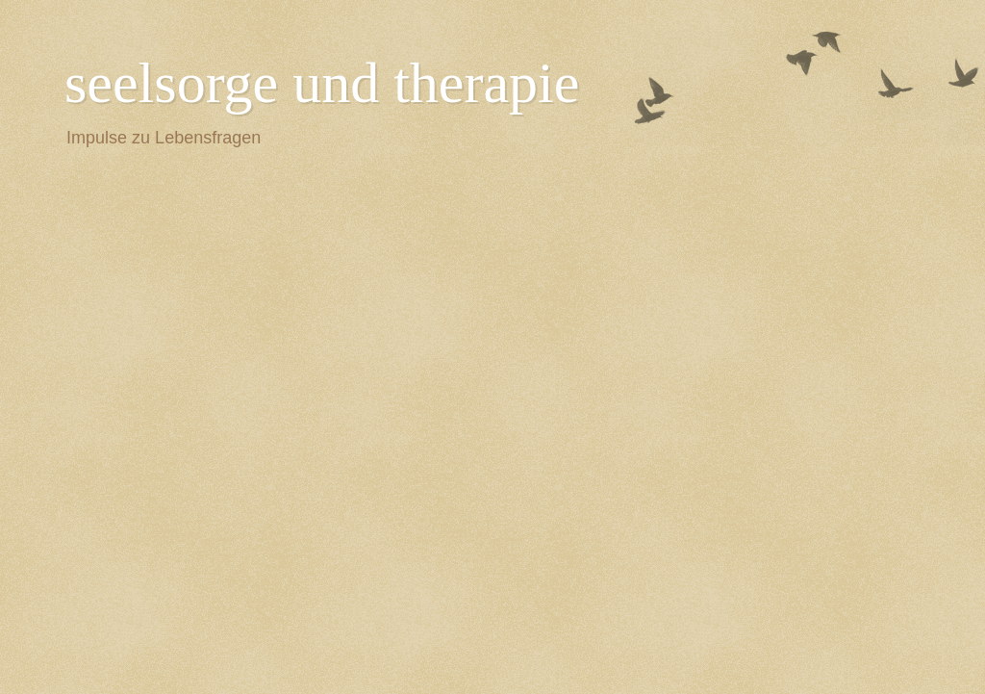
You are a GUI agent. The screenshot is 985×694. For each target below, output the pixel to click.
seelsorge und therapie (321, 83)
